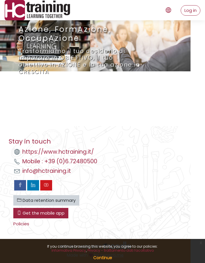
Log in (190, 10)
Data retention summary (46, 200)
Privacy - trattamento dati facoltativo (120, 250)
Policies (21, 224)
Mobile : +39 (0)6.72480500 (59, 161)
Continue (102, 258)
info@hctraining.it (46, 171)
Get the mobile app (41, 213)
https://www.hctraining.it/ (58, 152)
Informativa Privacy (69, 250)
